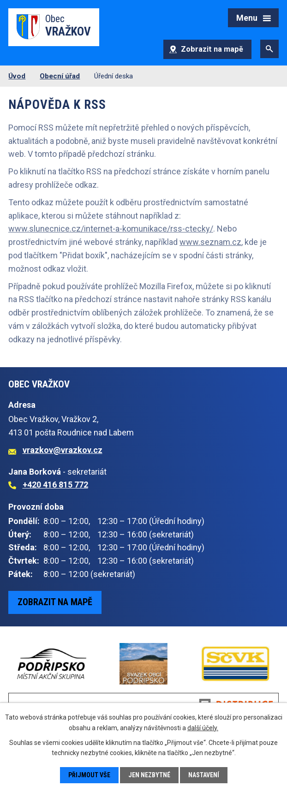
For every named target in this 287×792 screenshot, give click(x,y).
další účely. (202, 727)
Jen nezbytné (149, 775)
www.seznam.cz (210, 242)
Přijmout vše (89, 775)
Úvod (16, 76)
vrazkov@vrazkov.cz (62, 450)
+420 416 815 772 (55, 484)
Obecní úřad (60, 76)
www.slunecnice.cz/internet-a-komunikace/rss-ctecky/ (110, 228)
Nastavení (203, 775)
